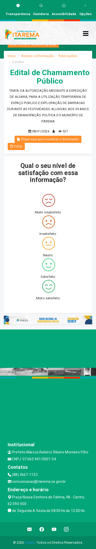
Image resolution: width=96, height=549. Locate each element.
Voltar (16, 146)
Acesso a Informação (37, 56)
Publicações (67, 56)
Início (12, 56)
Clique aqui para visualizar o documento (48, 139)
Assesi (30, 542)
